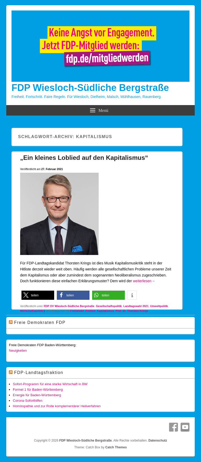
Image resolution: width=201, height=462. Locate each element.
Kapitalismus (105, 310)
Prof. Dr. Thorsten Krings (132, 310)
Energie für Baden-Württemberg (37, 395)
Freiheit (91, 310)
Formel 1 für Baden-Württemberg (38, 390)
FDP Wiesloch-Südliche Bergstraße (90, 87)
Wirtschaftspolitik (31, 310)
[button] (37, 295)
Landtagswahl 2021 (135, 306)
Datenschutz (157, 440)
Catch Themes (116, 447)
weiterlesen (144, 281)
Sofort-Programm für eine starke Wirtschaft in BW (50, 384)
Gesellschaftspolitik (109, 306)
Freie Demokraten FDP (40, 322)
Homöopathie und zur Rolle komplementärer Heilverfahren (57, 406)
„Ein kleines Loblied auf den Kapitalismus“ (84, 157)
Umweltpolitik (159, 306)
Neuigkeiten (18, 350)
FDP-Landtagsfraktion (38, 372)
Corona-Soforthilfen (27, 401)
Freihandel (77, 310)
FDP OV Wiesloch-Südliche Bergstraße (69, 306)
